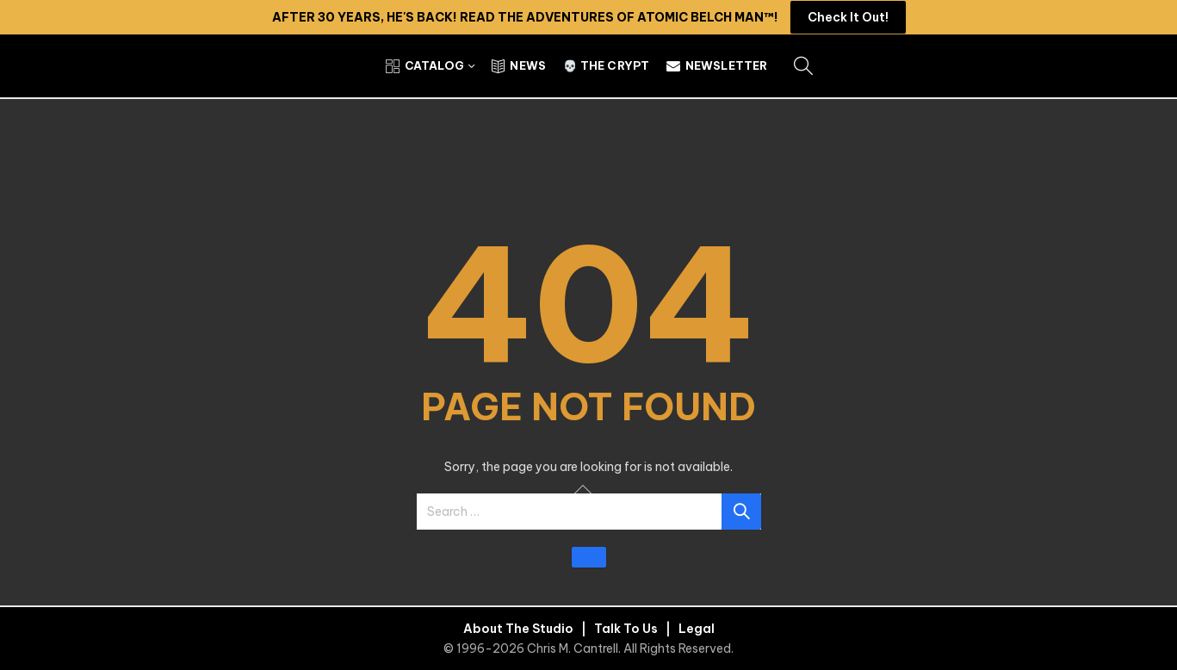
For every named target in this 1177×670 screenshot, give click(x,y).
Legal (696, 628)
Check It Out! (848, 17)
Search (741, 511)
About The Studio (518, 628)
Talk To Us (626, 628)
